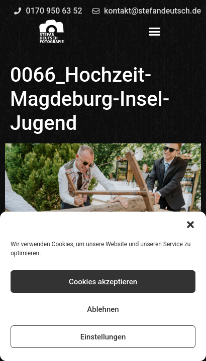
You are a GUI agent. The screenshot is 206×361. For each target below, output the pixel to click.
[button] (190, 225)
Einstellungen (103, 336)
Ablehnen (103, 309)
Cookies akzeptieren (103, 281)
